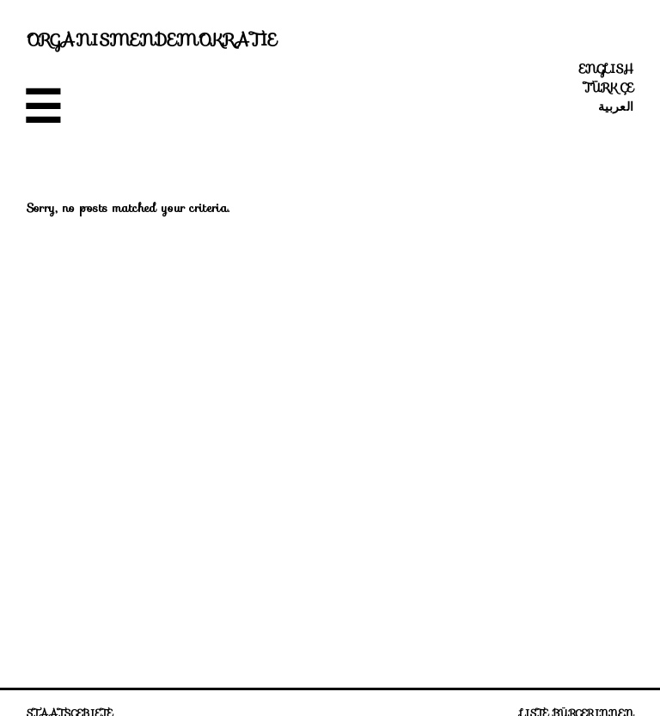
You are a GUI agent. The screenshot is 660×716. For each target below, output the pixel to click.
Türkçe (608, 87)
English (606, 68)
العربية (615, 106)
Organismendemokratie (152, 39)
